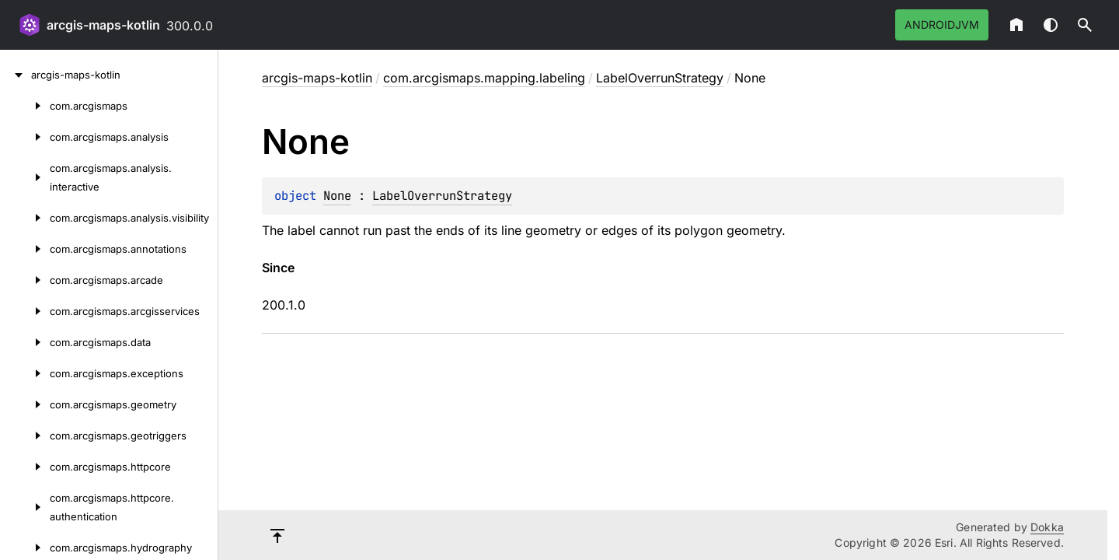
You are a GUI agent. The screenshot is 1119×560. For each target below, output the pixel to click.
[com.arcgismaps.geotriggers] (25, 435)
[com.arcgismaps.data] (25, 342)
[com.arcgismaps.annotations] (25, 248)
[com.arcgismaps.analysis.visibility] (25, 217)
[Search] (1084, 24)
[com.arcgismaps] (25, 105)
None (337, 195)
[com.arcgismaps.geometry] (25, 404)
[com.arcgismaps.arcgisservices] (25, 311)
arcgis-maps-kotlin (103, 25)
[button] (1084, 24)
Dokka (1047, 527)
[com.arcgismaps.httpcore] (25, 466)
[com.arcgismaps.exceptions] (25, 373)
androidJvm (942, 24)
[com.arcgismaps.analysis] (25, 136)
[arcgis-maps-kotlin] (15, 74)
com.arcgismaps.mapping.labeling (484, 78)
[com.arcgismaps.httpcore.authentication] (25, 507)
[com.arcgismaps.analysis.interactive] (25, 177)
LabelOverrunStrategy (659, 78)
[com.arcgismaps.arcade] (25, 280)
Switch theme (1050, 24)
